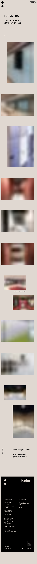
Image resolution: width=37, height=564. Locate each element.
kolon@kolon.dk (8, 511)
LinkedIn (6, 546)
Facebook (7, 544)
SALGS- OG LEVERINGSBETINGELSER (10, 531)
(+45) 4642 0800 (8, 510)
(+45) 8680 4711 (22, 507)
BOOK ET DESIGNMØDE (9, 526)
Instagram (7, 548)
